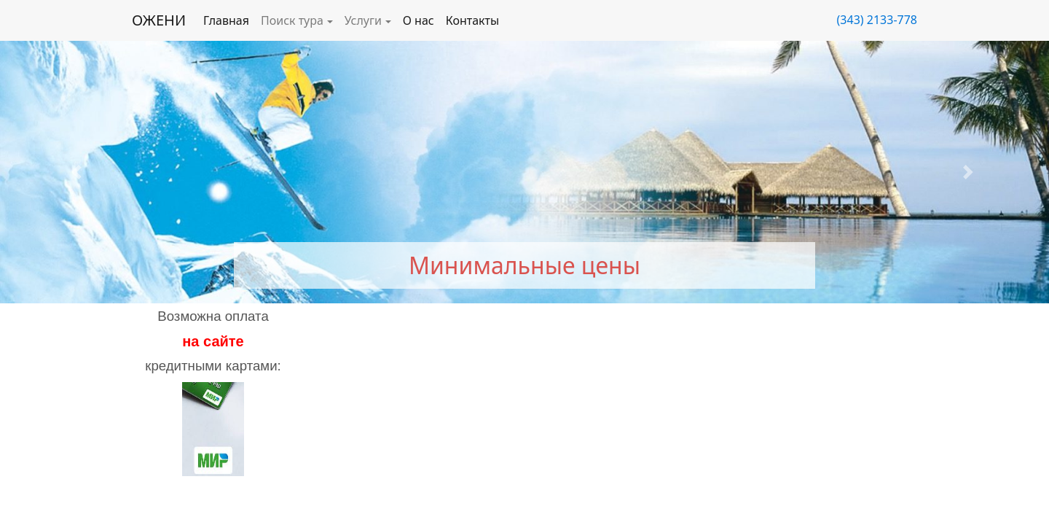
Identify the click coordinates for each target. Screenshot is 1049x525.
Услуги (363, 20)
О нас (418, 20)
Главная (226, 20)
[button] (78, 172)
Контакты (472, 20)
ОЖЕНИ (159, 20)
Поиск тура (292, 20)
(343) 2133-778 (877, 20)
